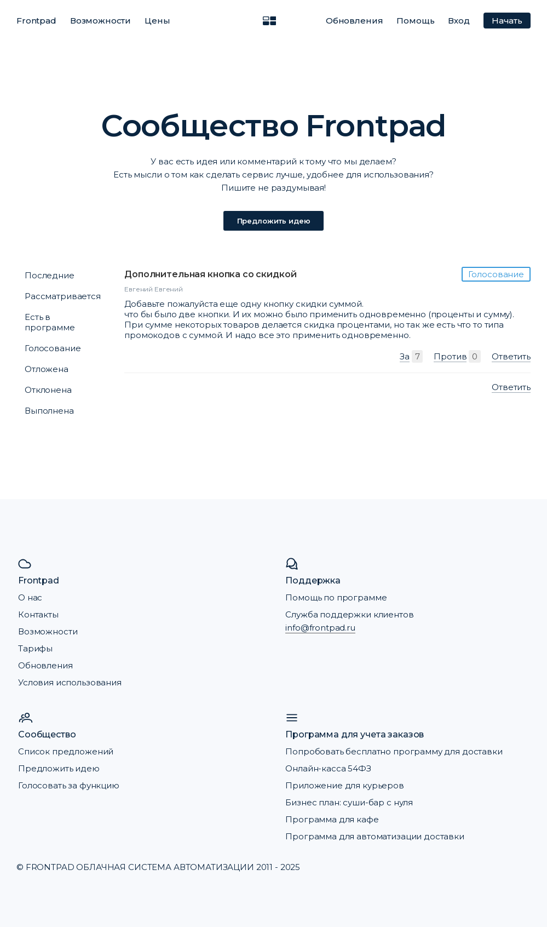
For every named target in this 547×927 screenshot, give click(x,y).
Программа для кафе (331, 819)
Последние (49, 275)
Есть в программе (50, 322)
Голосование (52, 348)
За (405, 356)
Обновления (354, 20)
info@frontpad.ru (320, 627)
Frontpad (36, 20)
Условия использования (70, 682)
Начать (507, 20)
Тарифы (35, 648)
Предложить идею (273, 220)
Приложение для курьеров (344, 785)
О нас (30, 597)
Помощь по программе (336, 597)
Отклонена (48, 390)
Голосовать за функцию (68, 785)
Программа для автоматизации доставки (374, 836)
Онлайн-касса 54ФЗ (328, 768)
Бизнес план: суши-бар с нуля (349, 802)
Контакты (38, 614)
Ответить (511, 356)
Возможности (100, 20)
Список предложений (65, 751)
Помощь (415, 20)
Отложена (46, 369)
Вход (458, 20)
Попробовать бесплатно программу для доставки (393, 751)
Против (450, 356)
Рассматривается (63, 296)
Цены (157, 20)
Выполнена (49, 410)
